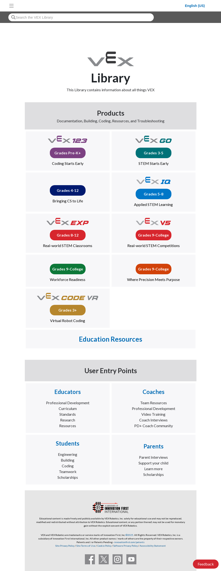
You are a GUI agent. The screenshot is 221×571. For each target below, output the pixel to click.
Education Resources (110, 339)
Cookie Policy (104, 545)
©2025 (129, 534)
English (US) (195, 6)
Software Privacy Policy (125, 545)
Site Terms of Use (85, 545)
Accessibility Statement (153, 545)
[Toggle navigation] (11, 6)
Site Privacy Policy (64, 545)
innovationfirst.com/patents (129, 542)
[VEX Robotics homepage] (101, 5)
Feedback (206, 564)
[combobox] (81, 17)
